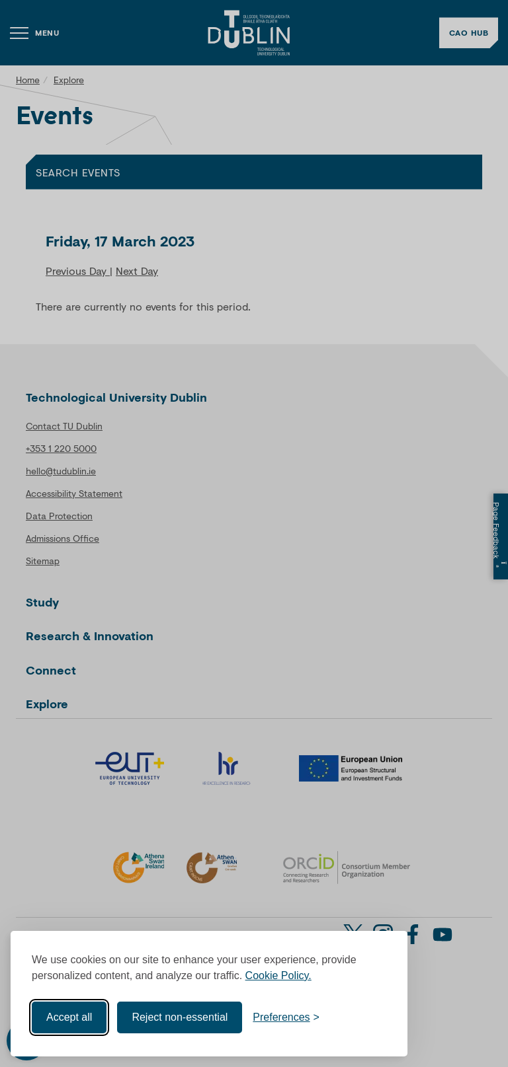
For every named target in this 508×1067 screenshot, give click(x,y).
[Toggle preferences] (286, 1016)
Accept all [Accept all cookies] (69, 1015)
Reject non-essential (180, 1015)
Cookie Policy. (278, 974)
